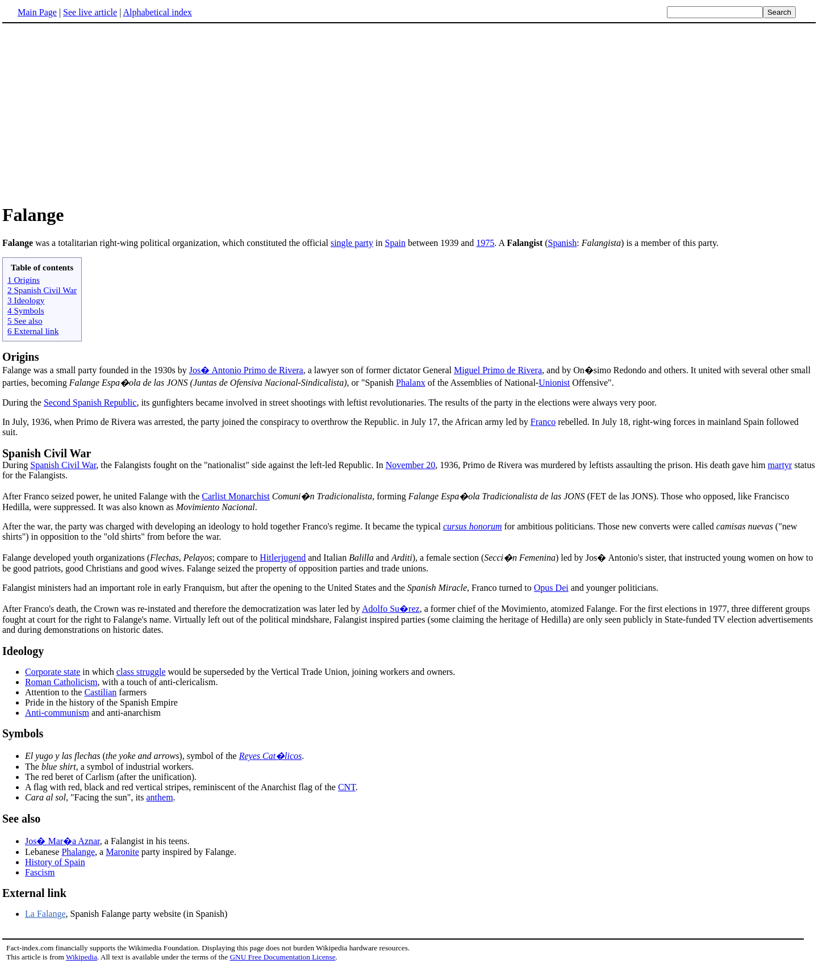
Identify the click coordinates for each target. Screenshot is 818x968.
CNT (347, 787)
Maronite (122, 852)
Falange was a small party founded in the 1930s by (95, 370)
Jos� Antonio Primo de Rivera (246, 370)
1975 (485, 243)
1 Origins (23, 280)
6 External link (33, 331)
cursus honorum (472, 526)
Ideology (23, 651)
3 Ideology (25, 300)
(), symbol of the (132, 756)
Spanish (562, 243)
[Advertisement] (409, 113)
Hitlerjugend (283, 557)
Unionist (554, 382)
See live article (90, 12)
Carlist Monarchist (236, 496)
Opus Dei (551, 588)
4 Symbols (25, 310)
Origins (20, 357)
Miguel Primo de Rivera (498, 370)
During (16, 465)
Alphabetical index (157, 12)
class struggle (141, 672)
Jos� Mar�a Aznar (62, 841)
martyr (780, 465)
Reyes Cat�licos (270, 756)
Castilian (100, 692)
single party (352, 243)
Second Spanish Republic (90, 402)
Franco (543, 422)
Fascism (40, 872)
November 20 (411, 465)
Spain (395, 243)
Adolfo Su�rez (391, 609)
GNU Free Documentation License (282, 957)
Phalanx (410, 382)
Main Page (37, 12)
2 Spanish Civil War (42, 290)
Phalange (78, 852)
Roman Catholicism (61, 682)
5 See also (25, 321)
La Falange (45, 914)
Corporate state (52, 672)
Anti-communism (57, 712)
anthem (160, 797)
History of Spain (55, 862)
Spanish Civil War (46, 453)
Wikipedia (81, 957)
